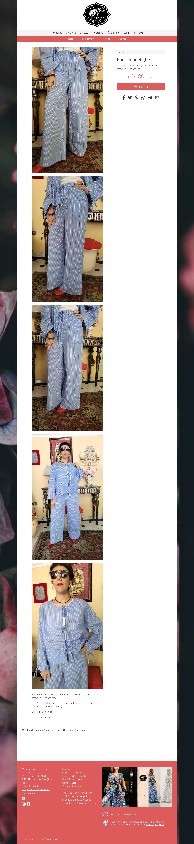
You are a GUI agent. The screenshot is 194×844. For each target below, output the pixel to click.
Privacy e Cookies (71, 786)
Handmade (123, 38)
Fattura (66, 789)
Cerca (138, 32)
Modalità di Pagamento (74, 775)
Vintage (107, 38)
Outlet (134, 52)
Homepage (56, 32)
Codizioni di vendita (72, 772)
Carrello (113, 32)
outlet (83, 730)
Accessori (70, 38)
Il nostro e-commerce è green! (77, 792)
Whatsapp (97, 32)
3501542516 (28, 792)
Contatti (84, 32)
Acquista (141, 86)
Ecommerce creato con (39, 839)
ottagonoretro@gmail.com (36, 789)
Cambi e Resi (69, 782)
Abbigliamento (89, 38)
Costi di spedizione (72, 779)
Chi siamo (71, 32)
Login (126, 32)
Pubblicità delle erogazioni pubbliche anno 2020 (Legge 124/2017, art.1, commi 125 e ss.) (79, 799)
